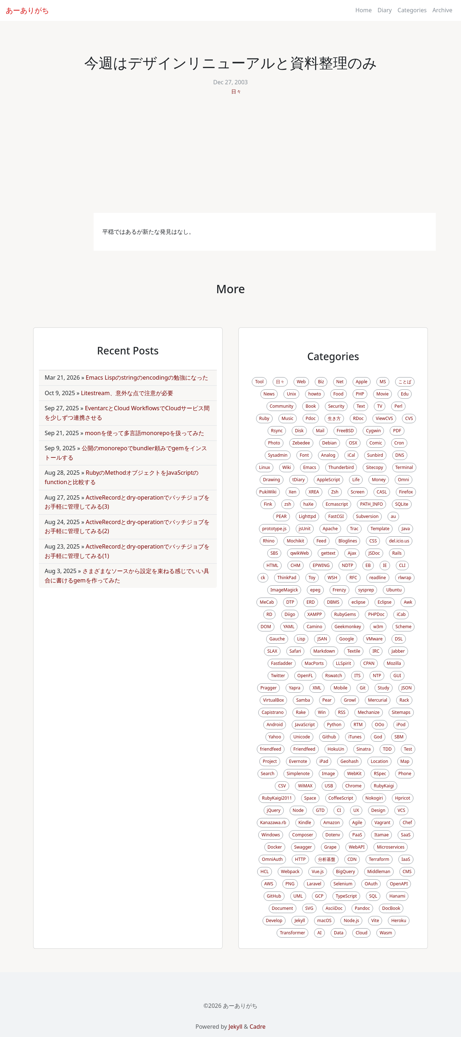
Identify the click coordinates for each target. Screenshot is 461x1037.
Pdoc (311, 418)
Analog (328, 455)
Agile (357, 822)
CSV (282, 786)
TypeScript (346, 896)
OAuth (370, 884)
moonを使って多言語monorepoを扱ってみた (144, 433)
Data (339, 933)
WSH (332, 578)
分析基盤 (326, 859)
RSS (342, 712)
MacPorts (314, 663)
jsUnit (304, 529)
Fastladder (281, 663)
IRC (375, 651)
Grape (330, 847)
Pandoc (362, 908)
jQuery (274, 810)
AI (319, 933)
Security (336, 406)
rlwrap (404, 578)
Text (361, 406)
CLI (402, 565)
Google (346, 639)
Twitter (278, 675)
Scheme (403, 626)
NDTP (347, 565)
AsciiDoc (334, 908)
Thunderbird (341, 467)
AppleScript (328, 480)
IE (385, 565)
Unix (291, 394)
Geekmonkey (348, 626)
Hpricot (402, 798)
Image (328, 773)
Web (301, 382)
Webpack (290, 871)
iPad (323, 761)
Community (282, 406)
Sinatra (364, 749)
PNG (290, 884)
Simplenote (298, 773)
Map (404, 761)
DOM (266, 626)
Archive (442, 10)
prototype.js (274, 529)
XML (317, 688)
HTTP (300, 859)
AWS (268, 884)
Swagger (303, 847)
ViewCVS (384, 418)
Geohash (349, 761)
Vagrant (382, 822)
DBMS (333, 602)
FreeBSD (345, 431)
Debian (329, 443)
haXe (308, 504)
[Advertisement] (230, 158)
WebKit (354, 773)
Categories (412, 10)
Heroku (398, 920)
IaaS (406, 859)
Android (275, 724)
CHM (295, 565)
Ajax (352, 553)
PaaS (357, 835)
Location (379, 761)
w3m (378, 626)
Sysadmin (277, 455)
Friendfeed (304, 749)
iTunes (355, 737)
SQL (373, 896)
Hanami (397, 896)
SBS (274, 553)
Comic (376, 443)
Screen (357, 492)
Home (363, 10)
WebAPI (356, 847)
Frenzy (339, 590)
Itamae (381, 835)
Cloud (361, 933)
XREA (314, 492)
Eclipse (385, 602)
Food (339, 394)
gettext (328, 553)
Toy (312, 578)
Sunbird (375, 455)
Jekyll (300, 920)
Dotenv (333, 835)
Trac (354, 529)
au (393, 516)
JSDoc (374, 553)
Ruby (264, 418)
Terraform (379, 859)
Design (378, 810)
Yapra (294, 688)
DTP (290, 602)
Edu (404, 394)
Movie (382, 394)
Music (288, 418)
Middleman (378, 871)
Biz (321, 382)
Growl (350, 700)
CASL (382, 492)
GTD (320, 810)
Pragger (268, 688)
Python (334, 724)
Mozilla (394, 663)
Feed (321, 541)
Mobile (340, 688)
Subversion (367, 516)
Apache (330, 529)
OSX (353, 443)
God (378, 737)
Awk (408, 602)
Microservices (390, 847)
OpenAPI (399, 884)
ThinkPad (286, 578)
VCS (401, 810)
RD (269, 614)
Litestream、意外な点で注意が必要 (127, 393)
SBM (398, 737)
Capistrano (272, 712)
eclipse (359, 602)
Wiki (286, 467)
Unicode (301, 737)
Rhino (269, 541)
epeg (315, 590)
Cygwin (373, 431)
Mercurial (377, 700)
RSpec (380, 773)
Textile (353, 651)
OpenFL (305, 675)
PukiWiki (268, 492)
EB (368, 565)
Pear (327, 700)
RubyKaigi (384, 786)
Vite (375, 920)
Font (304, 455)
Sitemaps (401, 712)
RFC (353, 578)
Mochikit (295, 541)
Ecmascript (337, 504)
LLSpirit (343, 663)
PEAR (281, 516)
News (269, 394)
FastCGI (336, 516)
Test (408, 749)
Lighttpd (307, 516)
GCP (319, 896)
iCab (401, 614)
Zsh (335, 492)
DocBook (391, 908)
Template (380, 529)
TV (379, 406)
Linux (264, 467)
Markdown (324, 651)
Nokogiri (374, 798)
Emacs (309, 467)
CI (339, 810)
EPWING (321, 565)
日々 (236, 91)
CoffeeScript (340, 798)
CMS (407, 871)
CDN (352, 859)
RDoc (358, 418)
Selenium (343, 884)
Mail (320, 431)
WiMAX (305, 786)
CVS (409, 418)
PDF (397, 431)
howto (314, 394)
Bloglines (348, 541)
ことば (404, 382)
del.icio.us (399, 541)
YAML (289, 626)
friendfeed (270, 749)
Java (406, 529)
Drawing (271, 480)
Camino (314, 626)
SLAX (272, 651)
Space (310, 798)
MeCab (267, 602)
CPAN (369, 663)
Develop (274, 920)
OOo (379, 724)
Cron (399, 443)
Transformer (292, 933)
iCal (351, 455)
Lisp (301, 639)
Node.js (351, 920)
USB (329, 786)
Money (378, 480)
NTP (377, 675)
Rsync (277, 431)
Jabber (398, 651)
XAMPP (315, 614)
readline (378, 578)
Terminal (404, 467)
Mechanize (368, 712)
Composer (302, 835)
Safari (295, 651)
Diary (384, 10)
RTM (358, 724)
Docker (275, 847)
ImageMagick (284, 590)
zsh (288, 504)
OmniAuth (272, 859)
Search (267, 773)
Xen (292, 492)
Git (363, 688)
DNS (399, 455)
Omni (403, 480)
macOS (324, 920)
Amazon (331, 822)
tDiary (298, 480)
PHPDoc (376, 614)
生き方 (334, 418)
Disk (299, 431)
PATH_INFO (371, 504)
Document (282, 908)
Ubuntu (394, 590)
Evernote (298, 761)
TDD (387, 749)
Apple (361, 382)
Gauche (277, 639)
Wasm (386, 933)
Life (355, 480)
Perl (398, 406)
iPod (401, 724)
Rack (404, 700)
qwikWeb (299, 553)
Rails (397, 553)
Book (310, 406)
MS (383, 382)
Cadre (257, 1027)
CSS (373, 541)
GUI (397, 675)
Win (322, 712)
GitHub (274, 896)
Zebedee (301, 443)
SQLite (401, 504)
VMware (374, 639)
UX (356, 810)
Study (383, 688)
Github (329, 737)
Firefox (406, 492)
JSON (407, 688)
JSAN (322, 639)
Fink (268, 504)
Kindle (305, 822)
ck (263, 578)
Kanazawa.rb (273, 822)
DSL (399, 639)
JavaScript (305, 724)
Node (298, 810)
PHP (360, 394)
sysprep (366, 590)
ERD (310, 602)
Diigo (290, 614)
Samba (303, 700)
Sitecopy (374, 467)
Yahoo (275, 737)
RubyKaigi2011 (277, 798)
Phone (404, 773)
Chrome (353, 786)
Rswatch (333, 675)
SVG (309, 908)
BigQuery (345, 871)
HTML (272, 565)
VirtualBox (273, 700)
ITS (357, 675)
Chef (407, 822)
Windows (270, 835)
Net (340, 382)
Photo (274, 443)
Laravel (314, 884)
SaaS (406, 835)
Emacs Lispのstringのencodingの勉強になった (147, 377)
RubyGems (345, 614)
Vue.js (317, 871)
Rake (300, 712)
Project (270, 761)
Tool (259, 382)
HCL (264, 871)
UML (298, 896)
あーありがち (27, 10)
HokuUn (336, 749)
